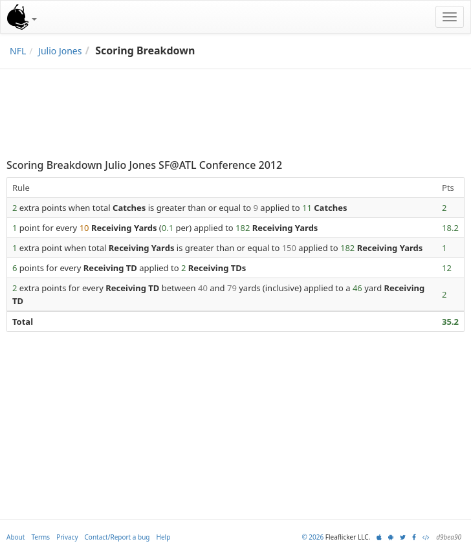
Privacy (67, 537)
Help (164, 537)
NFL (18, 51)
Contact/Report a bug (117, 537)
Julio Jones (60, 51)
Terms (40, 537)
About (15, 537)
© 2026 (312, 537)
